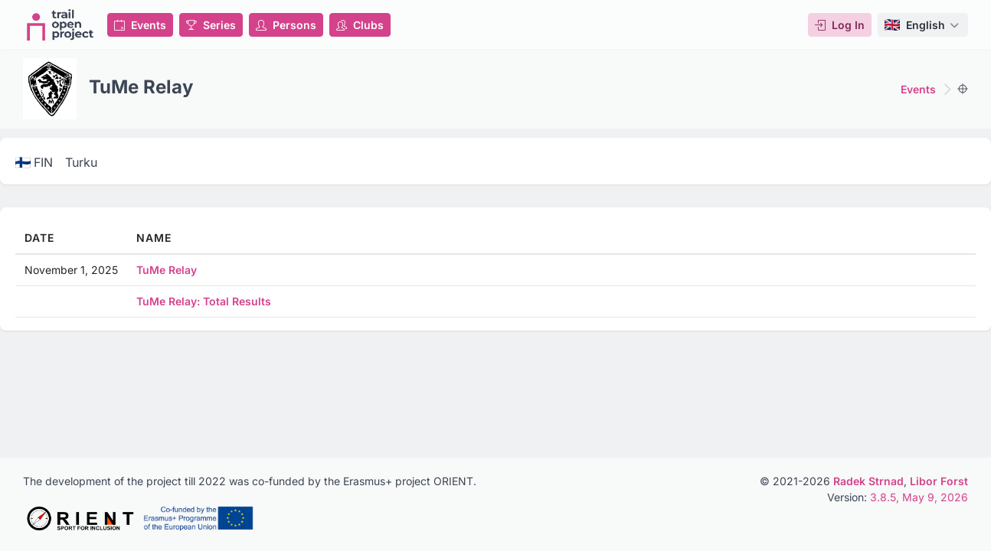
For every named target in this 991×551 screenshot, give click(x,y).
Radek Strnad (868, 480)
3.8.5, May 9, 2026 (919, 497)
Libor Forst (939, 480)
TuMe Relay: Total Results (203, 301)
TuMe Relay (166, 269)
